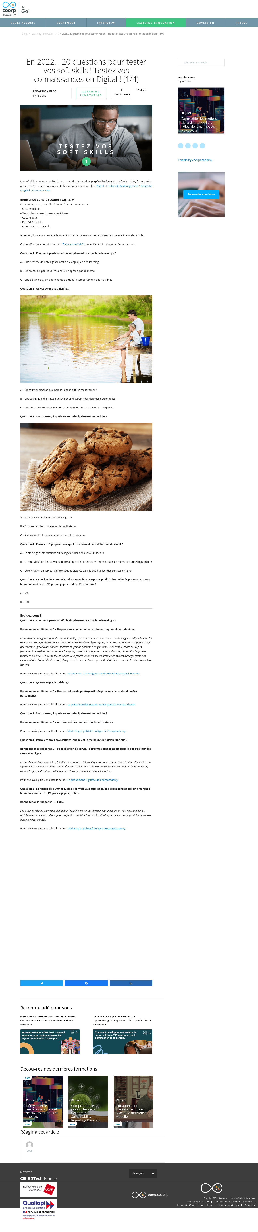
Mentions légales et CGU (198, 1201)
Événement (66, 22)
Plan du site (250, 1205)
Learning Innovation (155, 22)
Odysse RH (206, 22)
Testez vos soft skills (73, 244)
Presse (241, 22)
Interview (106, 22)
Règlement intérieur (186, 1205)
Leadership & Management (122, 186)
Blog (24, 33)
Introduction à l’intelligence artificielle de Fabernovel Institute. (103, 673)
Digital (100, 186)
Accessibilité (206, 1205)
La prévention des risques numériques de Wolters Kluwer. (101, 704)
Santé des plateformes (229, 1205)
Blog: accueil (23, 22)
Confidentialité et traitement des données (233, 1201)
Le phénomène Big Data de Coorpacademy (92, 780)
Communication (41, 190)
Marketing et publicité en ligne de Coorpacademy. (96, 731)
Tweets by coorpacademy (195, 160)
